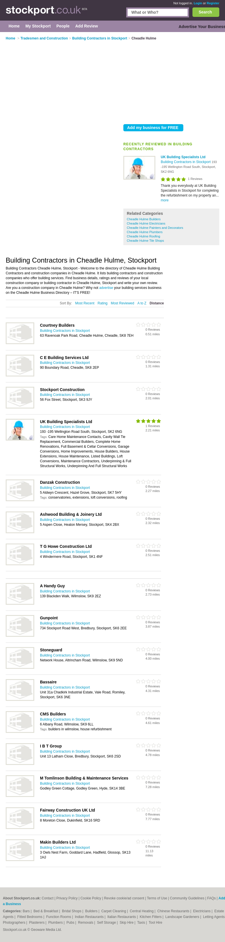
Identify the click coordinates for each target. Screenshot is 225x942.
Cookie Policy (91, 898)
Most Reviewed (122, 303)
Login (198, 3)
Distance (157, 303)
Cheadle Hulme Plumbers (144, 232)
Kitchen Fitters (151, 917)
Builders (92, 911)
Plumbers (56, 923)
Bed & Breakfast (46, 911)
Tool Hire (155, 923)
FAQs (211, 898)
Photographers (14, 923)
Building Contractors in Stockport (186, 162)
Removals (86, 923)
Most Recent (84, 303)
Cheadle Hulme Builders (144, 219)
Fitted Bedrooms (30, 917)
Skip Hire (127, 923)
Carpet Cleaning (114, 911)
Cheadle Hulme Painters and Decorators (155, 227)
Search (205, 12)
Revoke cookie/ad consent (124, 898)
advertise (106, 288)
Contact (47, 898)
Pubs (71, 923)
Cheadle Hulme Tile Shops (145, 240)
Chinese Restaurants (173, 911)
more (164, 200)
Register (213, 3)
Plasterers (37, 923)
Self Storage (107, 923)
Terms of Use (157, 898)
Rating (103, 303)
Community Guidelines (187, 898)
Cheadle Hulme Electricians (146, 223)
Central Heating (142, 911)
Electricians (202, 911)
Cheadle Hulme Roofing (143, 236)
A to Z (141, 303)
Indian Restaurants (90, 917)
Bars (27, 911)
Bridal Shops (72, 911)
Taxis (141, 923)
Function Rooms (59, 917)
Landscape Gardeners (182, 917)
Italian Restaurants (122, 917)
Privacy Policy (67, 898)
